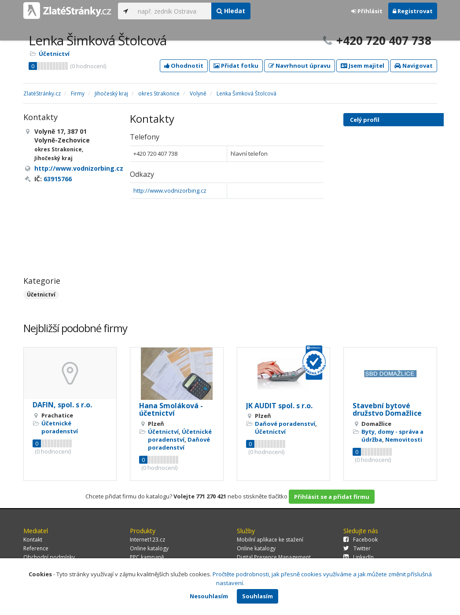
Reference (35, 548)
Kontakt (32, 539)
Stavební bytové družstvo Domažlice (387, 409)
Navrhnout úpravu (300, 66)
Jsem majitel (362, 66)
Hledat (231, 11)
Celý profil (364, 120)
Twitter (357, 548)
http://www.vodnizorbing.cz (169, 190)
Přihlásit (367, 11)
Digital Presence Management (274, 557)
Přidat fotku (235, 66)
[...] (172, 11)
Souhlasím (257, 596)
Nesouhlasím (209, 596)
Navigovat (413, 66)
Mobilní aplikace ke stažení (270, 539)
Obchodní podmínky (49, 557)
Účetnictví (54, 54)
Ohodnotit (183, 66)
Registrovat (413, 11)
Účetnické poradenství (59, 427)
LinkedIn (358, 557)
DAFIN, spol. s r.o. (62, 405)
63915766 (58, 179)
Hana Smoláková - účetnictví (171, 409)
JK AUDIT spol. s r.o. (279, 405)
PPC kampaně (147, 557)
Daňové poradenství (179, 443)
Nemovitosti (403, 439)
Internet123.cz (147, 539)
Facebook (360, 539)
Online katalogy (149, 548)
